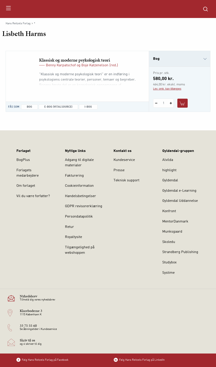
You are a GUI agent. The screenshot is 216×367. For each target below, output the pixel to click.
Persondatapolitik (79, 216)
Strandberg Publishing (180, 252)
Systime (168, 273)
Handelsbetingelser (80, 196)
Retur (69, 227)
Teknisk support (126, 180)
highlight (169, 170)
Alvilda (167, 160)
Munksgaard (172, 232)
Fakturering (74, 176)
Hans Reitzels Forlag (18, 23)
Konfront (169, 211)
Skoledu (168, 242)
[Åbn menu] (8, 9)
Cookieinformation (79, 186)
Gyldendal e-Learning (179, 191)
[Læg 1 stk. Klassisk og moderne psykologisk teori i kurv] (182, 103)
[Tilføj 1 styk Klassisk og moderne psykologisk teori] (171, 103)
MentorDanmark (175, 221)
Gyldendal (170, 180)
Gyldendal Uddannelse (180, 201)
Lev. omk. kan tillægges (167, 88)
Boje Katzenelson (94, 65)
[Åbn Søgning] (205, 9)
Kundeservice (124, 160)
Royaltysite (73, 237)
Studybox (169, 262)
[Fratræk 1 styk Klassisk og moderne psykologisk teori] (156, 103)
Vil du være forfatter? (33, 196)
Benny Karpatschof (61, 65)
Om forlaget (25, 186)
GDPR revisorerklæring (83, 206)
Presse (119, 170)
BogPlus (23, 160)
